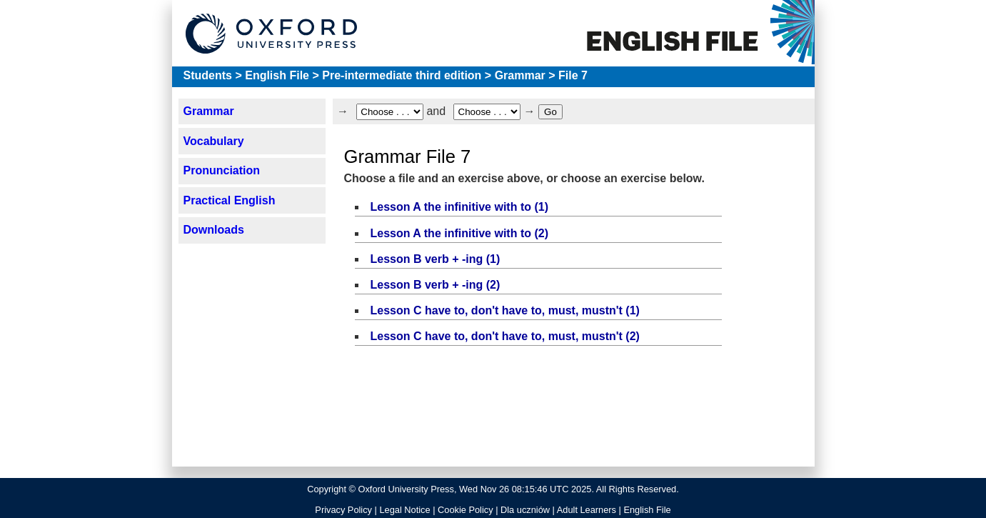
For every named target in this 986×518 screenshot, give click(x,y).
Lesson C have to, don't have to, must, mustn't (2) (505, 336)
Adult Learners (586, 509)
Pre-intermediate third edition (401, 75)
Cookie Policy (465, 509)
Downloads (213, 230)
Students (207, 75)
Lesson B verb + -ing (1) (435, 259)
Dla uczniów (525, 509)
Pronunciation (221, 170)
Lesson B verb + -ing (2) (435, 285)
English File (277, 75)
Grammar (520, 75)
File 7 (573, 75)
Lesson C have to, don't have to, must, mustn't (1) (505, 310)
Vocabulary (213, 141)
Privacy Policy (343, 509)
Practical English (229, 200)
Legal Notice (404, 509)
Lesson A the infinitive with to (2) (459, 233)
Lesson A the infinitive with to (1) (459, 207)
